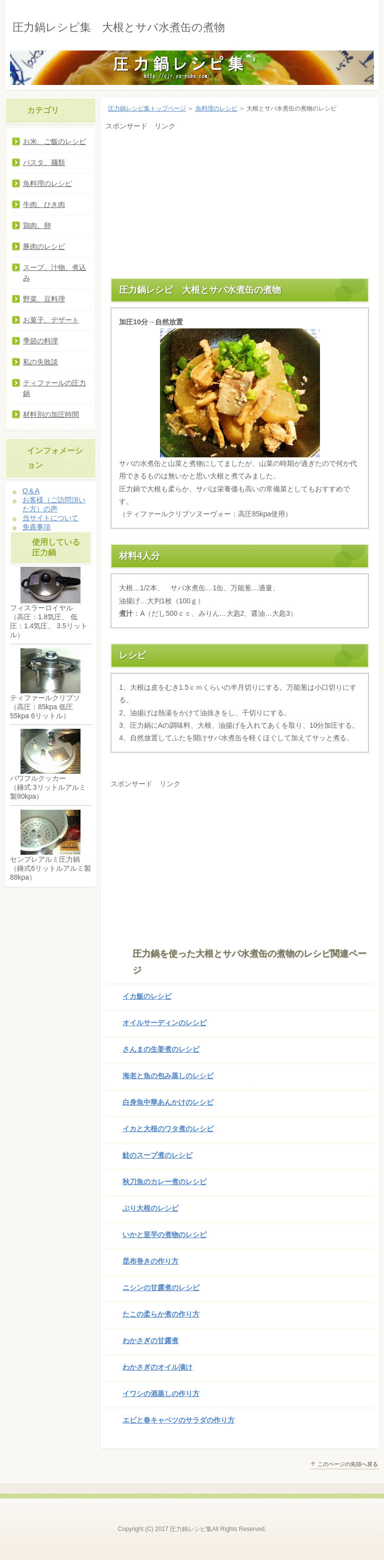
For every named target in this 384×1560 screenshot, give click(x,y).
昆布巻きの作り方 (150, 1261)
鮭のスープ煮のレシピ (157, 1155)
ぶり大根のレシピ (150, 1208)
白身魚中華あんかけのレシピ (168, 1102)
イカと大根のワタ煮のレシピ (168, 1129)
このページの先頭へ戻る (348, 1464)
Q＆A (31, 491)
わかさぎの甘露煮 (150, 1341)
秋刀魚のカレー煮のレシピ (164, 1182)
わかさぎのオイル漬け (157, 1367)
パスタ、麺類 (44, 162)
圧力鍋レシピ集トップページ (147, 108)
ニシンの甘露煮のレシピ (161, 1288)
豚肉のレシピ (44, 246)
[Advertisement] (240, 203)
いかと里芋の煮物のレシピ (164, 1235)
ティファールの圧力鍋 (54, 388)
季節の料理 (40, 341)
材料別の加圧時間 (51, 414)
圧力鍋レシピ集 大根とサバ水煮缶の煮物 (118, 27)
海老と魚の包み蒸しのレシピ (168, 1076)
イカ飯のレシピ (147, 996)
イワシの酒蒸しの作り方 (161, 1394)
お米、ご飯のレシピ (54, 141)
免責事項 (36, 527)
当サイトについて (50, 518)
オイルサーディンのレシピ (164, 1023)
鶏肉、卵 (37, 225)
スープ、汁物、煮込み (54, 272)
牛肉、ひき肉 (44, 204)
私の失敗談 (40, 362)
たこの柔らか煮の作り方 (161, 1314)
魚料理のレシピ (217, 108)
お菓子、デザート (51, 320)
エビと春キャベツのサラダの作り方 (178, 1420)
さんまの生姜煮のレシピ (161, 1049)
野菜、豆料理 (44, 299)
